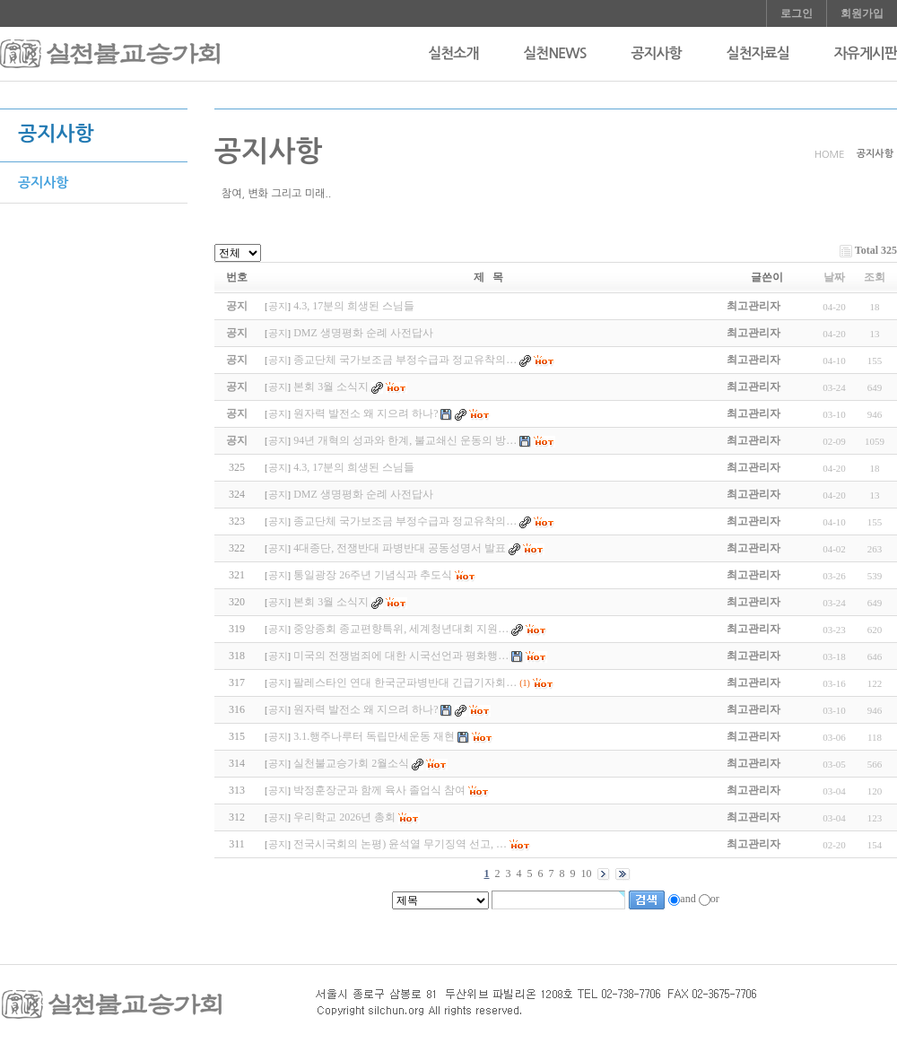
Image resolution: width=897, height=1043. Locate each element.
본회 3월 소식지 (331, 601)
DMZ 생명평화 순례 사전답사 (363, 494)
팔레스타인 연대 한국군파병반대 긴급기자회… (405, 682)
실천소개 (453, 53)
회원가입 (862, 13)
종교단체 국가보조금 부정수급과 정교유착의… (405, 521)
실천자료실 (758, 53)
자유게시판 (865, 53)
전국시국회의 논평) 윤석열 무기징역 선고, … (400, 844)
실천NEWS (554, 53)
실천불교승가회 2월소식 (351, 763)
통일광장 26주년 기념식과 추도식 (372, 575)
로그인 (796, 13)
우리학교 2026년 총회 (344, 817)
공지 (278, 306)
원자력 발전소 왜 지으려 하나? (365, 709)
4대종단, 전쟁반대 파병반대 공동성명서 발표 (399, 548)
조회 (874, 277)
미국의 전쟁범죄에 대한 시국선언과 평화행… (401, 655)
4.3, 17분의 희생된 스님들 (353, 467)
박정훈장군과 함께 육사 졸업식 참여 (379, 790)
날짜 (834, 277)
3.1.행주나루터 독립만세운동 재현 (374, 736)
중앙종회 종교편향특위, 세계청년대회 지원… (401, 628)
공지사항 (656, 53)
